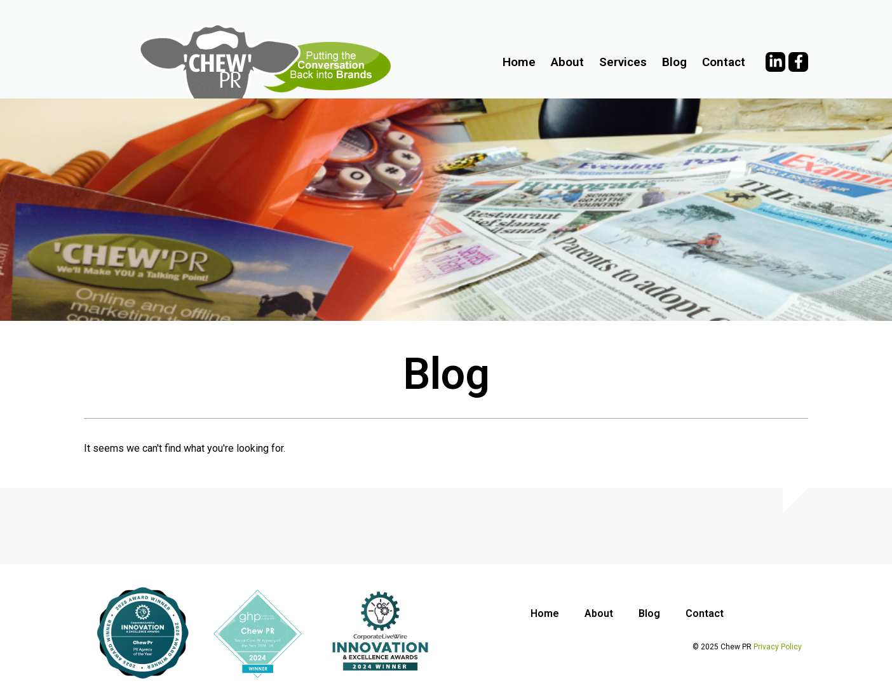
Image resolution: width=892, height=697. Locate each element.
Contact (723, 62)
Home (519, 62)
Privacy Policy (777, 646)
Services (623, 62)
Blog (674, 62)
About (567, 62)
